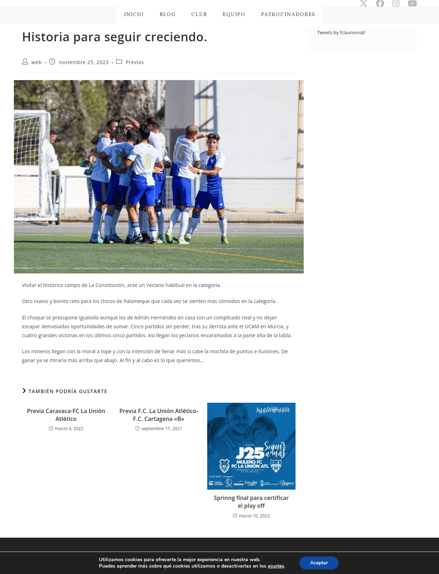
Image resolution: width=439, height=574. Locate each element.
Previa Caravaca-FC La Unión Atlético (66, 415)
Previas (135, 62)
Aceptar (319, 562)
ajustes (276, 566)
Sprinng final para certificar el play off (251, 502)
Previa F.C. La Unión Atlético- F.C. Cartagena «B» (158, 415)
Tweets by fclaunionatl (341, 32)
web (36, 62)
